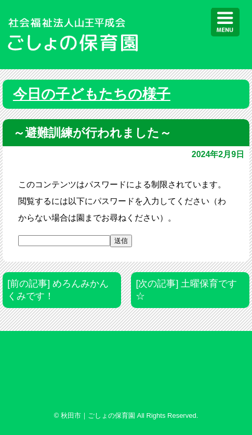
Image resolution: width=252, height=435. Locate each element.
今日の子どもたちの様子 (91, 94)
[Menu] (225, 22)
